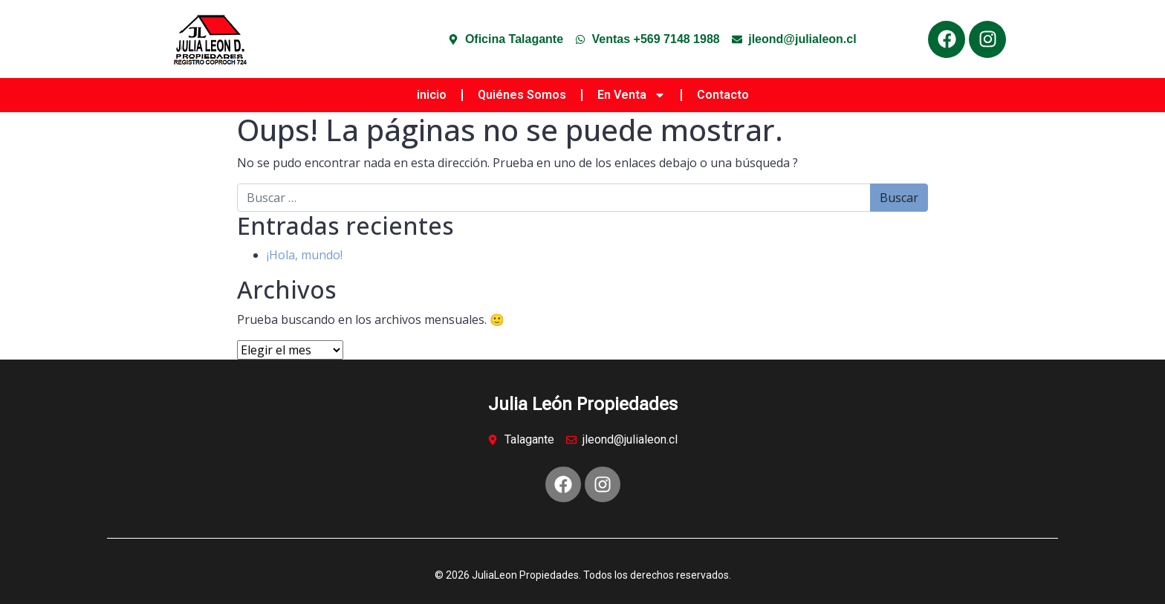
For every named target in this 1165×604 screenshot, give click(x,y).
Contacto (723, 95)
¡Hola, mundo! (305, 255)
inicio (432, 95)
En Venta (631, 95)
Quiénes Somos (522, 95)
